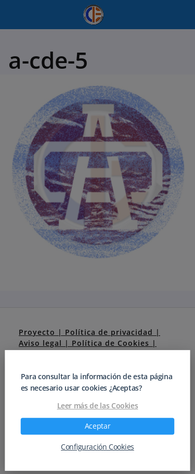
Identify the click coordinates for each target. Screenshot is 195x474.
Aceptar (97, 426)
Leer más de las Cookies (97, 405)
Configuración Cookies (97, 447)
